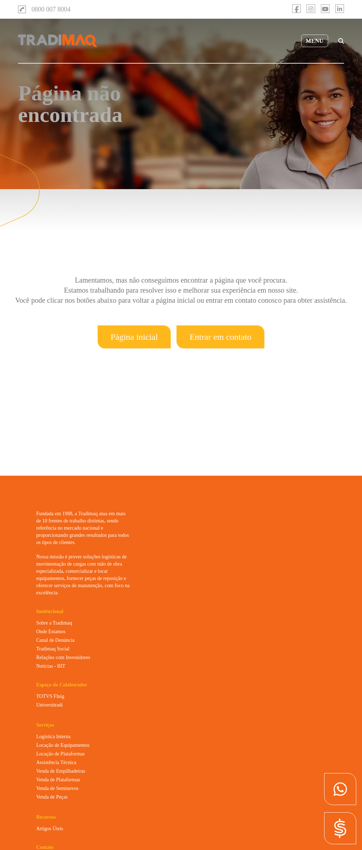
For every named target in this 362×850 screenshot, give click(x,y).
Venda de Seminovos (57, 788)
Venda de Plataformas (58, 779)
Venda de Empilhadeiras (60, 771)
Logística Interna (53, 736)
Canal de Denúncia (55, 640)
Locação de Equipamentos (63, 745)
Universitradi (49, 705)
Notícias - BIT (51, 666)
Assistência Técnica (56, 762)
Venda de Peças (52, 797)
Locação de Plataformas (60, 754)
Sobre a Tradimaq (54, 623)
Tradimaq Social (53, 649)
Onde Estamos (51, 631)
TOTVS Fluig (50, 696)
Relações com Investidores (63, 657)
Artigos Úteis (49, 828)
